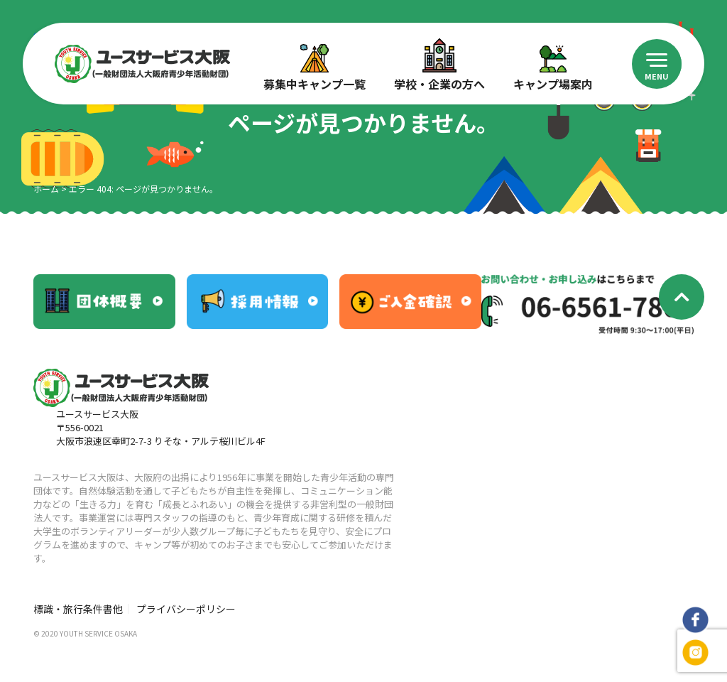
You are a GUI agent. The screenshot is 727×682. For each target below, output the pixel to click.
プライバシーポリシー (186, 609)
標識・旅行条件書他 (78, 609)
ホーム (46, 189)
